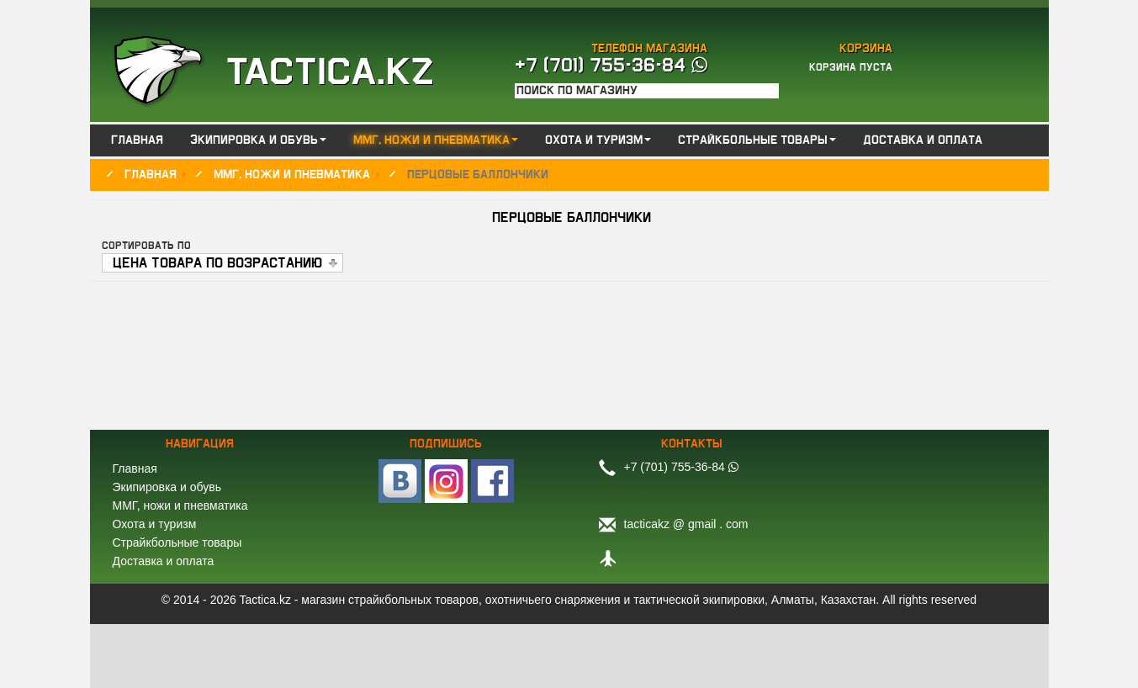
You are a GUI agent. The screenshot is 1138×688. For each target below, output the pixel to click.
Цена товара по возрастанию (217, 263)
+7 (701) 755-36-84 (611, 65)
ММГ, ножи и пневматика (180, 505)
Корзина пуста (850, 67)
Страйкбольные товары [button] (757, 140)
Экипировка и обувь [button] (258, 140)
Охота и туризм (155, 524)
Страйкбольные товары (177, 542)
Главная (137, 140)
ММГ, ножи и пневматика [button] (435, 140)
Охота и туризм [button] (598, 140)
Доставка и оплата (922, 140)
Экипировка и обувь (167, 487)
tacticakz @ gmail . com (686, 524)
